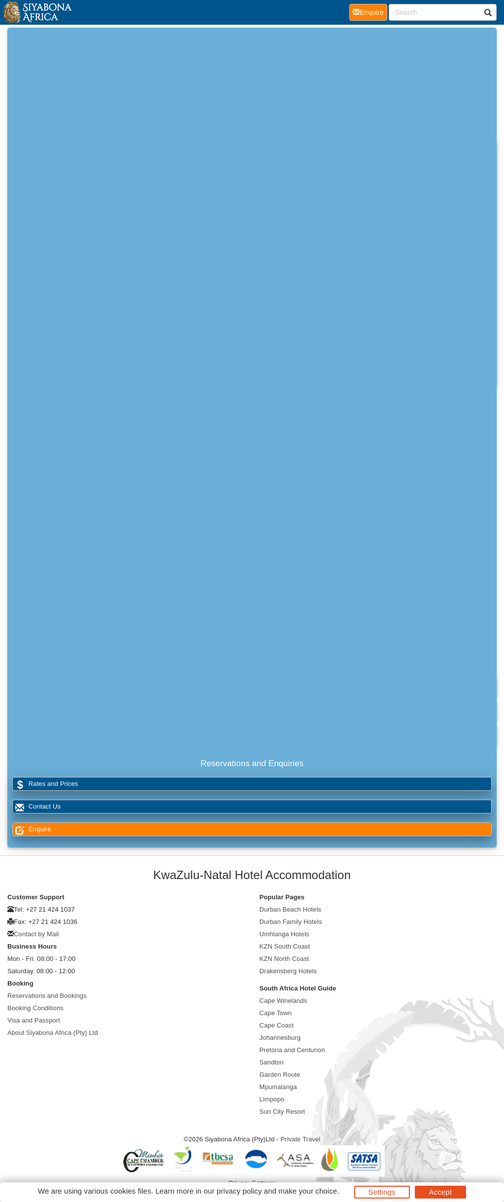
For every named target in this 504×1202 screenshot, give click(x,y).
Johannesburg (280, 1037)
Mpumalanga (278, 1087)
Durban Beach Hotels (290, 909)
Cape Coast (277, 1025)
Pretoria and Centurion (292, 1050)
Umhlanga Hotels (284, 934)
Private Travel (300, 1139)
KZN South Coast (285, 946)
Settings (382, 1192)
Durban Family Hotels (291, 921)
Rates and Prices (45, 784)
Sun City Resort (282, 1111)
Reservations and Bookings (47, 995)
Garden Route (280, 1074)
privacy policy (239, 1191)
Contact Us (37, 807)
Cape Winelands (283, 1000)
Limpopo (272, 1099)
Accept (440, 1192)
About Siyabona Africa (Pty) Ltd (52, 1032)
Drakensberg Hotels (288, 971)
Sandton (272, 1062)
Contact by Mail (36, 934)
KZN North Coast (284, 958)
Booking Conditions (35, 1008)
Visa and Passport (33, 1020)
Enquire (32, 829)
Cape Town (276, 1013)
